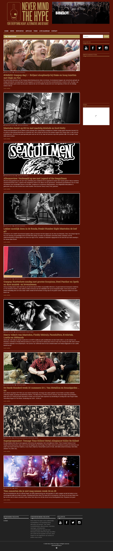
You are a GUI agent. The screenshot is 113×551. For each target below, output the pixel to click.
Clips (17, 332)
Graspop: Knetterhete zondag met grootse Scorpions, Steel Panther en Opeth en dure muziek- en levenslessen (41, 283)
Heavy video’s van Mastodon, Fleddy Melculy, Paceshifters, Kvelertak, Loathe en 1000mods (38, 336)
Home (6, 31)
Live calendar (44, 31)
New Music (20, 31)
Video (36, 31)
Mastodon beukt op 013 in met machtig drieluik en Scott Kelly (34, 128)
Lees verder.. (7, 88)
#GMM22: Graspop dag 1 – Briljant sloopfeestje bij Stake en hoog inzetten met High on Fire (40, 76)
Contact (54, 31)
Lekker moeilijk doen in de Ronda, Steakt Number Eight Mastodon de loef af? (40, 230)
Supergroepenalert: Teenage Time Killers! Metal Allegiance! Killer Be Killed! (41, 440)
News (12, 31)
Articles (29, 31)
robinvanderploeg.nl (56, 545)
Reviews (22, 72)
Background (24, 438)
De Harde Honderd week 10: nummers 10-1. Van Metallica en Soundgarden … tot (41, 389)
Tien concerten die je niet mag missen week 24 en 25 (30, 491)
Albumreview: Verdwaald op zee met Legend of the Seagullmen (35, 178)
